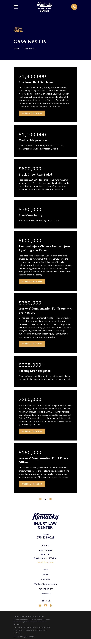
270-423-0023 (45, 537)
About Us (45, 579)
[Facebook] (45, 605)
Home (45, 574)
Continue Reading (32, 113)
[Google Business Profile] (40, 605)
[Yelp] (51, 605)
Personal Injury (46, 588)
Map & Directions (46, 562)
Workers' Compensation (45, 584)
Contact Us (46, 593)
